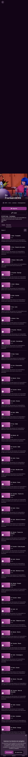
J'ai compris (9, 752)
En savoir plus (18, 752)
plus (2, 221)
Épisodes (8, 225)
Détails (3, 225)
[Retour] (2, 2)
